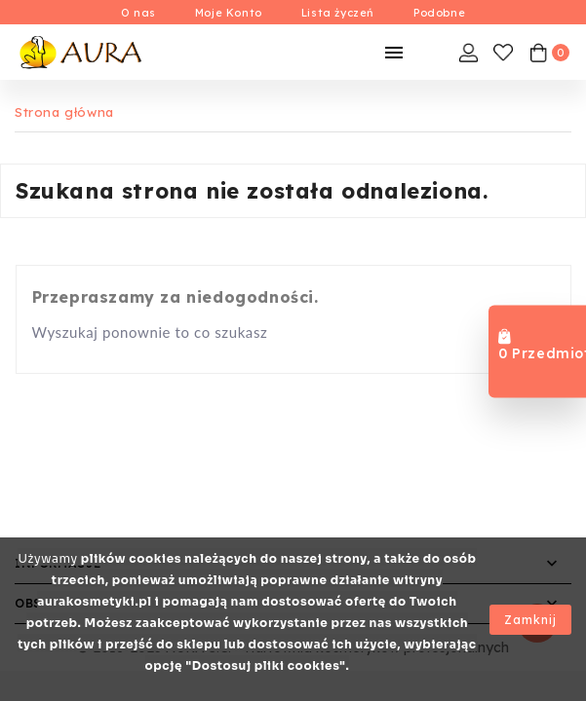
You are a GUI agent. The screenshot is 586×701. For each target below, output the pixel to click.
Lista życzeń (337, 12)
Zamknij (530, 619)
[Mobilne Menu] (393, 52)
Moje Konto (228, 12)
